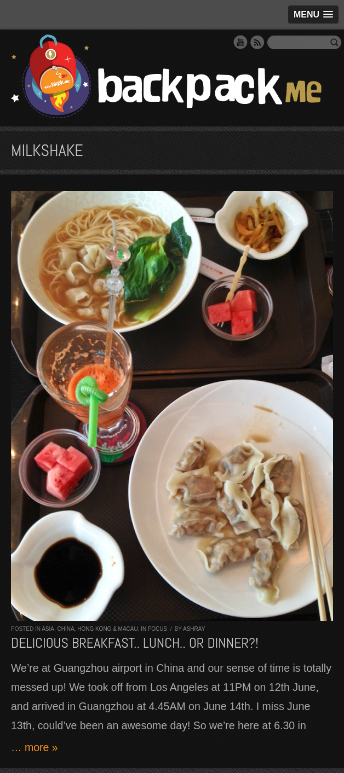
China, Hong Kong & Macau (97, 629)
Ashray (194, 629)
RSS (257, 42)
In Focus (154, 629)
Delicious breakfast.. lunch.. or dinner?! (135, 643)
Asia (48, 629)
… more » (34, 747)
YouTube (240, 42)
